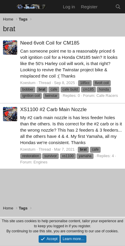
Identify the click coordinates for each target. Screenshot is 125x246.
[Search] (118, 6)
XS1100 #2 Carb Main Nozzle (53, 109)
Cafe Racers (107, 95)
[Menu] (8, 7)
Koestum (27, 83)
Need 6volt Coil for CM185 (49, 43)
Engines (41, 162)
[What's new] (106, 6)
